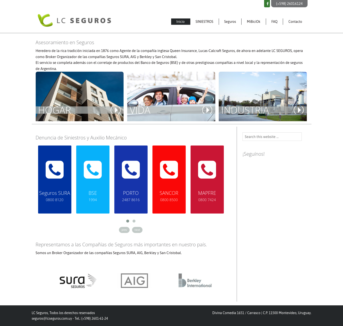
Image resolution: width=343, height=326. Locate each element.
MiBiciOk (253, 22)
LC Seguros (88, 18)
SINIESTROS (204, 22)
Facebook (267, 3)
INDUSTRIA (245, 110)
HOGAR (54, 110)
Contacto (295, 22)
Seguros (230, 22)
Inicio (180, 22)
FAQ (274, 22)
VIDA (140, 110)
